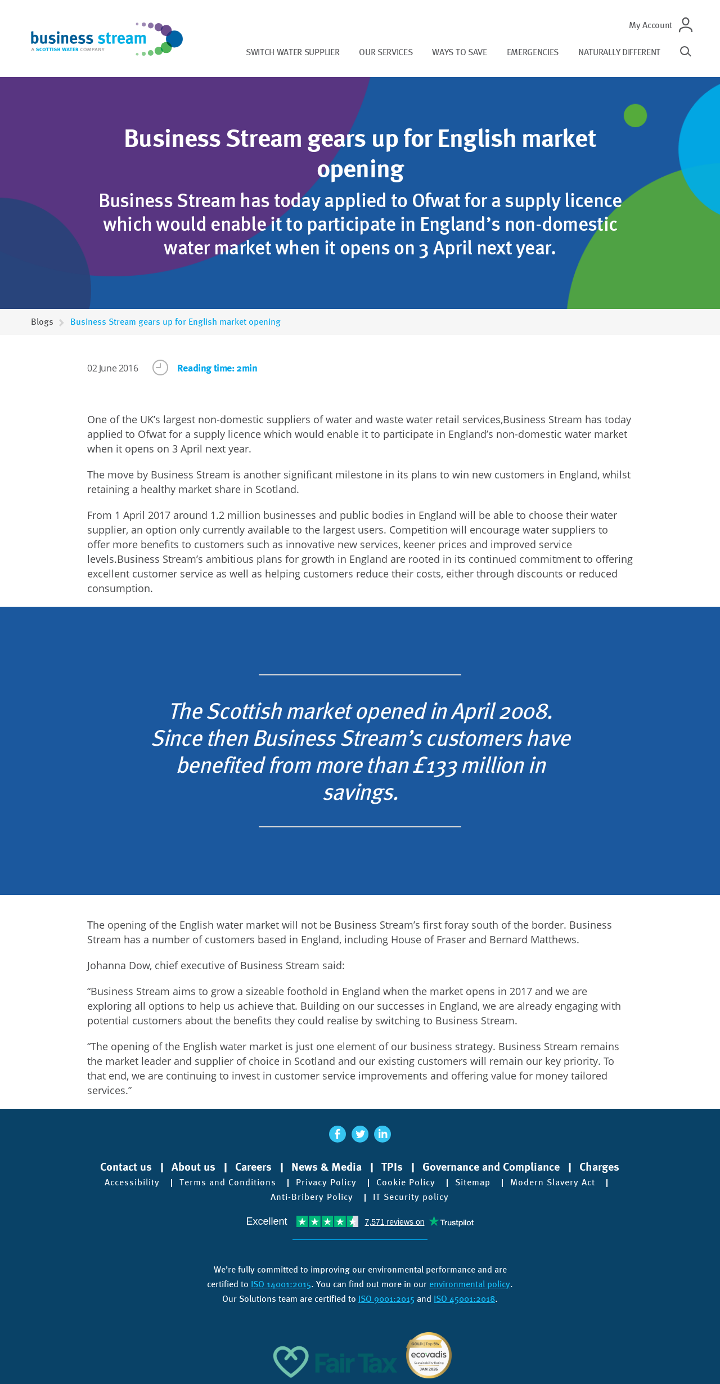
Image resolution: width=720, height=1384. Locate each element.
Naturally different (619, 52)
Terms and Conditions (227, 1182)
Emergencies (533, 52)
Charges (599, 1166)
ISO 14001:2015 (281, 1284)
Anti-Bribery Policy (312, 1197)
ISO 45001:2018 (464, 1298)
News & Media (326, 1166)
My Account (650, 25)
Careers (253, 1166)
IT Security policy (411, 1197)
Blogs (42, 321)
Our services (385, 52)
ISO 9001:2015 (386, 1298)
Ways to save (459, 52)
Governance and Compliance (491, 1166)
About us (193, 1166)
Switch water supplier (292, 52)
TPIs (392, 1166)
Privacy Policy (326, 1182)
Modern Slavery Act (552, 1182)
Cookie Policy (405, 1182)
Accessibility (132, 1182)
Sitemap (472, 1182)
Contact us (126, 1166)
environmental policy (469, 1284)
